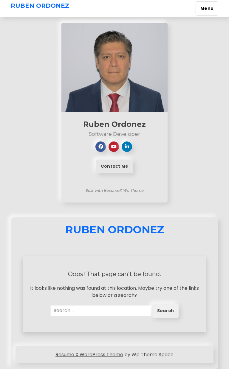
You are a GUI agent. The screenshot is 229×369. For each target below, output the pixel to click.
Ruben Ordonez (40, 5)
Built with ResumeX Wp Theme (115, 190)
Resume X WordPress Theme (89, 354)
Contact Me (114, 166)
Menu (206, 8)
